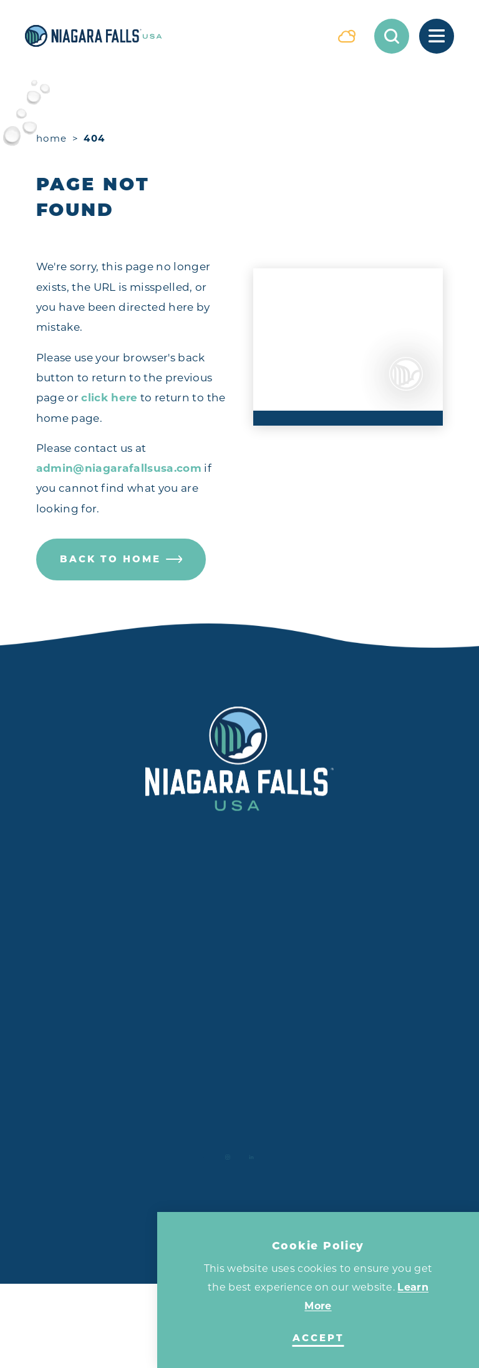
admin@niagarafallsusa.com (119, 468)
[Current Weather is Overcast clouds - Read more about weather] (346, 36)
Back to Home (121, 559)
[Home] (172, 36)
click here (109, 397)
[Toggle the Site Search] (391, 36)
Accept (318, 1338)
